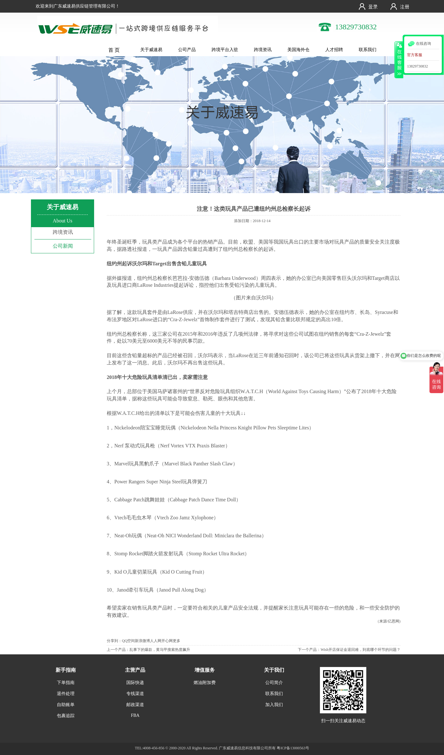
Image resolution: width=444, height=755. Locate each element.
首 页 (114, 50)
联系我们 (367, 49)
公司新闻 (63, 246)
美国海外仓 (298, 49)
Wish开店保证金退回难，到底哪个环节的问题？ (360, 649)
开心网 (167, 641)
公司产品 (187, 49)
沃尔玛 (359, 278)
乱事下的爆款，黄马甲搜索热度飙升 (159, 649)
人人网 (155, 641)
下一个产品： (309, 649)
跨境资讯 (263, 49)
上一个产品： (118, 649)
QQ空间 (128, 641)
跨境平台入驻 (225, 49)
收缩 (398, 59)
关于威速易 (151, 49)
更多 (176, 641)
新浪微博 (142, 641)
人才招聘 (334, 49)
